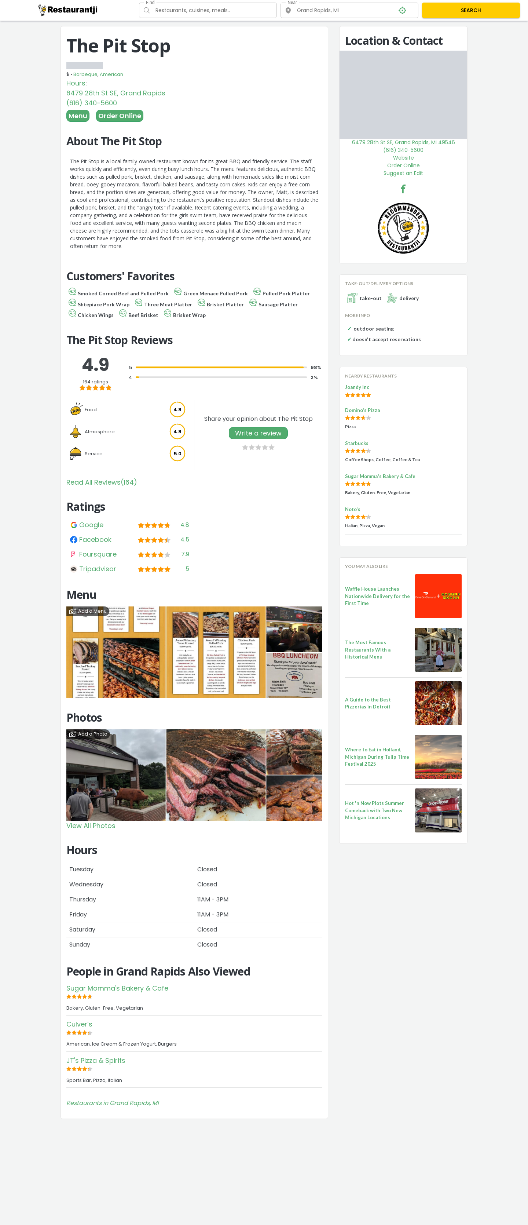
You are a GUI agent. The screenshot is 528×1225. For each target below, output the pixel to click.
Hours (75, 83)
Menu (78, 115)
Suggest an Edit (403, 173)
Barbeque (85, 74)
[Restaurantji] (68, 10)
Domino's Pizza (362, 410)
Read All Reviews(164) (101, 482)
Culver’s (79, 1024)
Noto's (352, 509)
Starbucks (356, 443)
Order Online (119, 115)
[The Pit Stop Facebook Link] (403, 189)
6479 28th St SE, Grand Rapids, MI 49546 (403, 142)
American (111, 74)
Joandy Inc (357, 387)
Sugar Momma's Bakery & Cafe (117, 988)
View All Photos (90, 825)
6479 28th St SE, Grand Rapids (115, 93)
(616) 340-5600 (91, 102)
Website (403, 157)
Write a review (258, 433)
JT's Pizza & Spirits (95, 1060)
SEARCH (471, 10)
